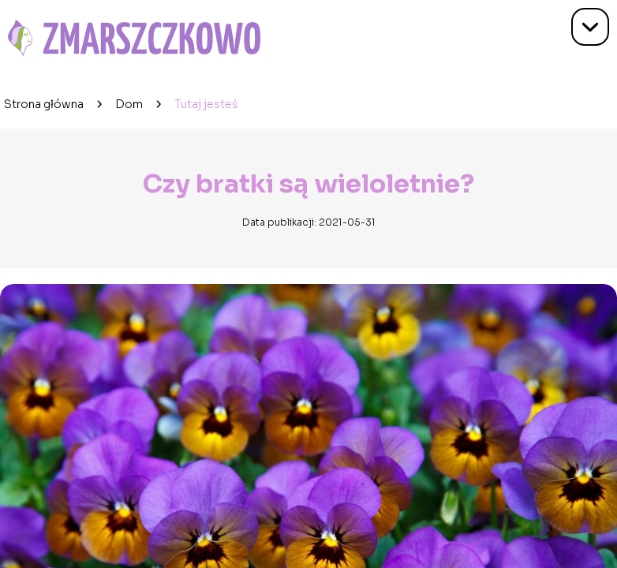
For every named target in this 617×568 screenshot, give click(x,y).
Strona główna (44, 104)
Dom (129, 104)
